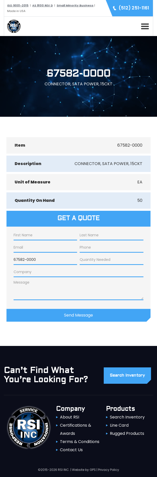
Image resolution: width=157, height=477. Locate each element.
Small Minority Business (75, 5)
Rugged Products (127, 433)
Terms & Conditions (79, 442)
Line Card (119, 425)
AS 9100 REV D (42, 5)
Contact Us (71, 450)
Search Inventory (127, 417)
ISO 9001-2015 (17, 5)
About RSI (69, 417)
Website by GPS (84, 470)
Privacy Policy (108, 470)
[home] (12, 26)
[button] (144, 25)
